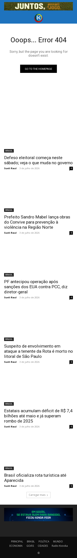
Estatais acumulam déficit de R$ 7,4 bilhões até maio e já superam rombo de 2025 (38, 416)
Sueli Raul (10, 168)
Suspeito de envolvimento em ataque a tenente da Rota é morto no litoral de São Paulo (38, 351)
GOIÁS (30, 546)
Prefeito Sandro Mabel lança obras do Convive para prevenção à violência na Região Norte (37, 222)
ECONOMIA (16, 546)
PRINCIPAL (17, 541)
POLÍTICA (44, 541)
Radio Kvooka (60, 546)
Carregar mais (38, 495)
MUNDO (58, 541)
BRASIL (9, 150)
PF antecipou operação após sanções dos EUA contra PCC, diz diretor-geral (36, 286)
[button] (7, 18)
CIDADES (43, 546)
